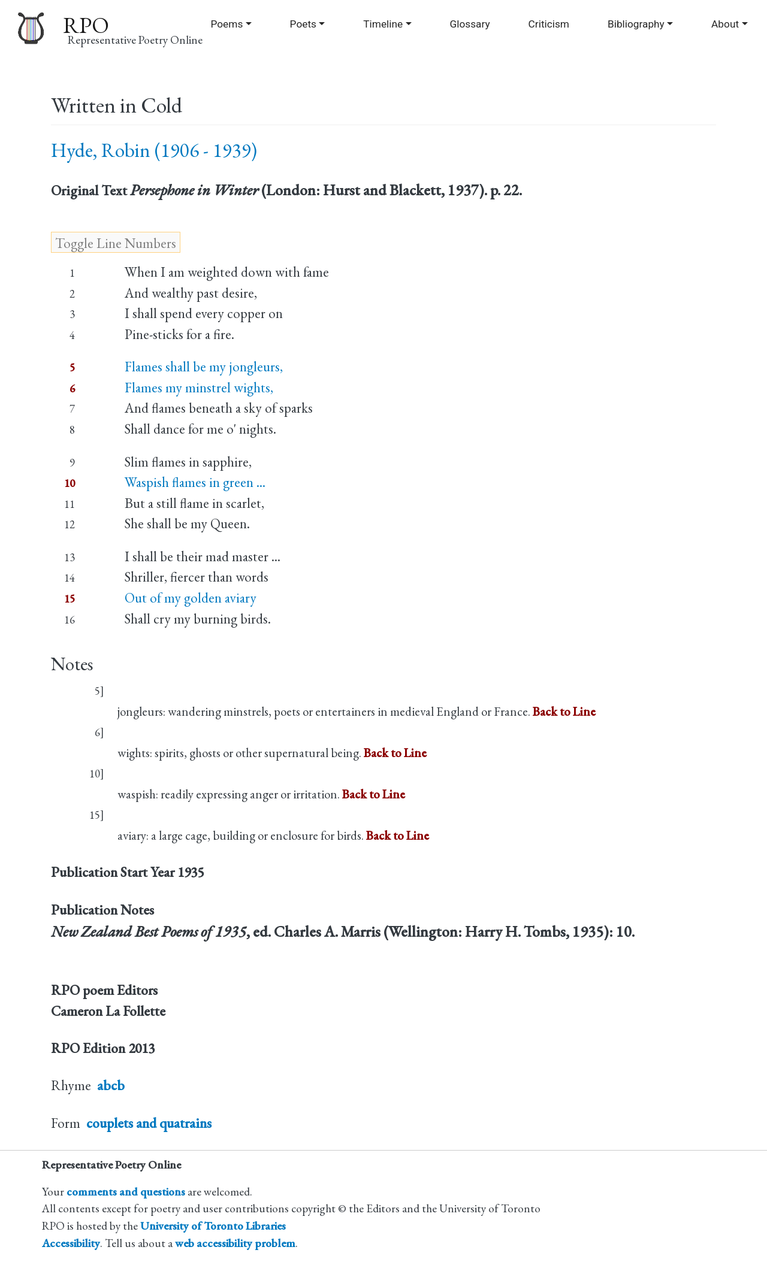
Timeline (383, 24)
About (725, 24)
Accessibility (71, 1243)
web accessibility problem (235, 1243)
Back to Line (564, 711)
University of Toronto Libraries (213, 1225)
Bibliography (636, 24)
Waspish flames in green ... (195, 482)
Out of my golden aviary (190, 598)
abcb (111, 1085)
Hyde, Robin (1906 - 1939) (154, 150)
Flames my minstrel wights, (199, 388)
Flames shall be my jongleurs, (204, 367)
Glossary (469, 24)
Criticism (549, 24)
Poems (226, 24)
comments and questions (126, 1191)
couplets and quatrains (149, 1123)
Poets (303, 24)
